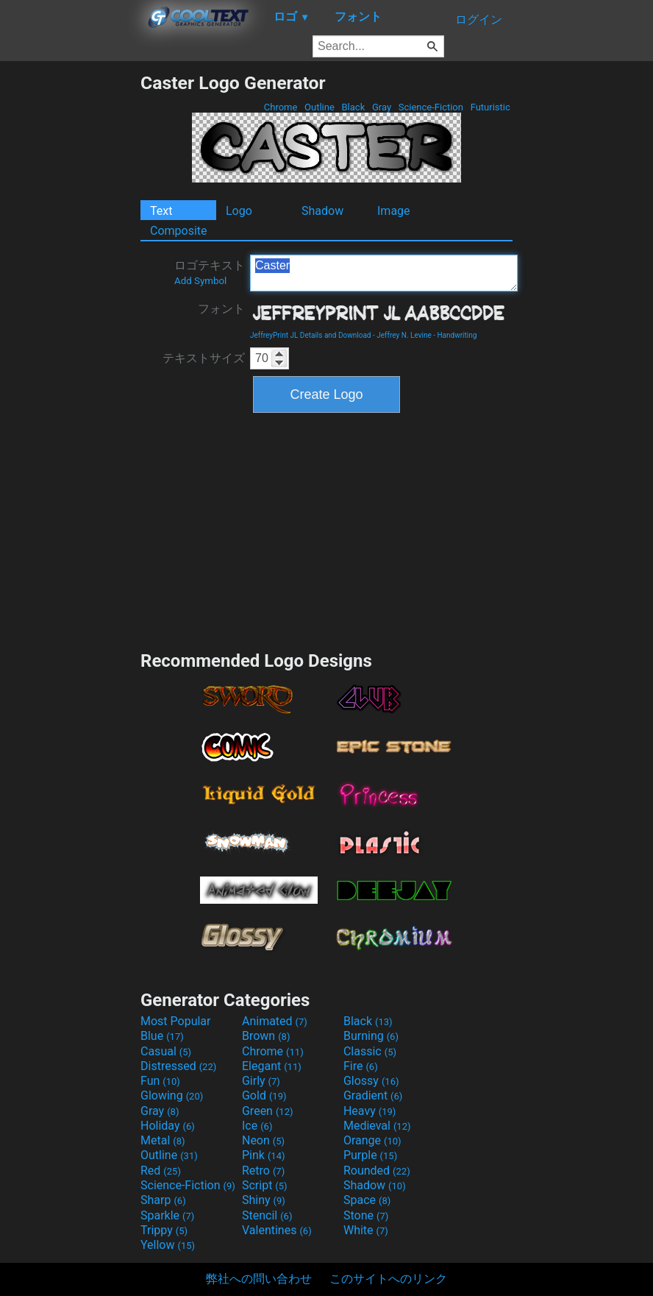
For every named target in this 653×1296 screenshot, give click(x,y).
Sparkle (167, 1215)
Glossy (371, 1081)
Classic (369, 1051)
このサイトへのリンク (388, 1279)
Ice (257, 1126)
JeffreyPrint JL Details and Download (310, 335)
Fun (160, 1081)
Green (267, 1111)
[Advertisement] (70, 293)
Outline (319, 107)
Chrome (281, 107)
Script (265, 1185)
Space (366, 1200)
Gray (382, 107)
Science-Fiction (431, 107)
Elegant (271, 1066)
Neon (263, 1140)
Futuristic (490, 107)
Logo (239, 211)
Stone (365, 1215)
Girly (261, 1081)
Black (353, 107)
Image (393, 211)
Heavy (369, 1111)
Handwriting (457, 335)
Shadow (322, 211)
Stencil (267, 1215)
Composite (178, 231)
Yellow (167, 1245)
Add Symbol (200, 280)
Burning (371, 1036)
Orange (372, 1140)
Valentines (277, 1230)
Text (161, 211)
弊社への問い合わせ (259, 1279)
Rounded (376, 1171)
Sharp (163, 1200)
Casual (165, 1051)
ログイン (478, 19)
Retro (263, 1171)
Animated (274, 1021)
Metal (162, 1140)
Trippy (164, 1230)
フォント (221, 309)
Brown (266, 1036)
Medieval (377, 1126)
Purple (370, 1155)
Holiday (167, 1126)
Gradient (372, 1095)
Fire (360, 1066)
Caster (384, 273)
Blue (162, 1036)
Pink (263, 1155)
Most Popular (175, 1021)
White (365, 1230)
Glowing (171, 1095)
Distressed (178, 1066)
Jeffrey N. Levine (404, 335)
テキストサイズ (204, 358)
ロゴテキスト (209, 272)
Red (160, 1171)
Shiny (263, 1200)
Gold (264, 1095)
